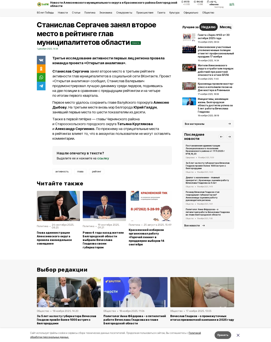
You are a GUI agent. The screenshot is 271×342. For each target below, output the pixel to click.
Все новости (192, 225)
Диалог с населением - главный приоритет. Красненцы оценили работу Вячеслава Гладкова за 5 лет (207, 180)
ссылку (103, 158)
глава (80, 171)
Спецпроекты (124, 12)
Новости (63, 12)
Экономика (106, 12)
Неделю (208, 27)
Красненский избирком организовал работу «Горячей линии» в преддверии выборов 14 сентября (147, 237)
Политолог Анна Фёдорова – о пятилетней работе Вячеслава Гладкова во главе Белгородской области (208, 212)
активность (62, 171)
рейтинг (96, 171)
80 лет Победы (45, 12)
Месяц (225, 27)
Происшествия (144, 12)
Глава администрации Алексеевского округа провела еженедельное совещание (54, 238)
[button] (221, 136)
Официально (191, 12)
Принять (222, 335)
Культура (174, 12)
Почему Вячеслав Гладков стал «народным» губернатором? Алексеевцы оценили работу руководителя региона (202, 196)
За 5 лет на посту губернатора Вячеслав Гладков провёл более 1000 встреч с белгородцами (207, 166)
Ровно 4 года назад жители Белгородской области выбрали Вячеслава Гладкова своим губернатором (103, 240)
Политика (89, 12)
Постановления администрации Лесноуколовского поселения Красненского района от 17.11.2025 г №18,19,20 (205, 149)
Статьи (76, 12)
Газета (161, 12)
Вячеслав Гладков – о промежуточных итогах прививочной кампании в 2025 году (202, 317)
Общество (208, 12)
